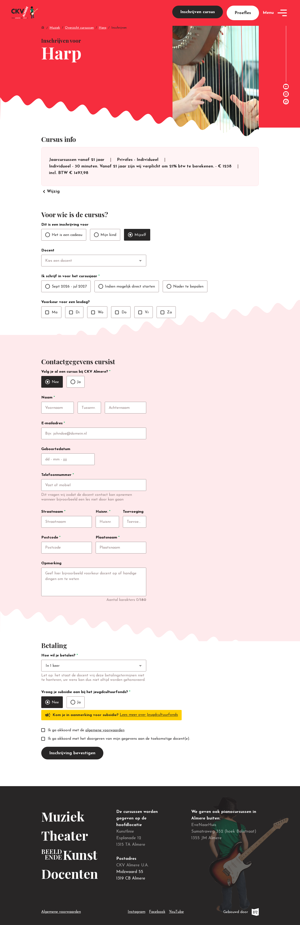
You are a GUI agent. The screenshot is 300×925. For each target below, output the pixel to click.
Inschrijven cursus (197, 15)
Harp (102, 35)
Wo (97, 322)
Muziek (54, 35)
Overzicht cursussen (79, 35)
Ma (51, 322)
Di (74, 322)
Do (121, 322)
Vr (143, 322)
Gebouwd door (241, 912)
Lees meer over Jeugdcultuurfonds (149, 730)
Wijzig (50, 201)
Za (166, 322)
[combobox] (103, 270)
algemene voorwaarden (104, 746)
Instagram (136, 911)
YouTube (176, 911)
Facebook (157, 911)
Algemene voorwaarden (61, 912)
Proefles (243, 16)
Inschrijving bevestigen (72, 768)
